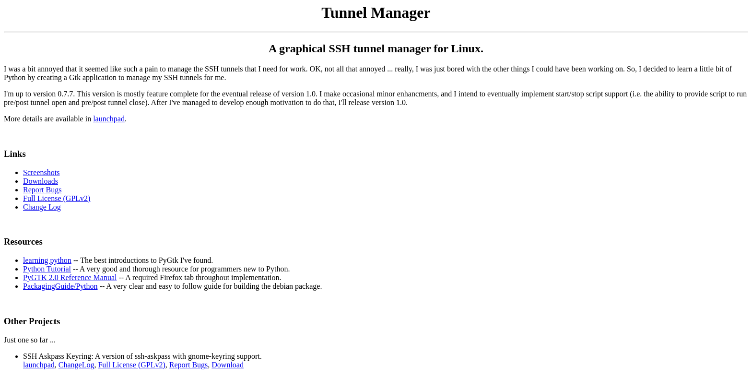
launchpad (109, 119)
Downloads (40, 181)
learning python (47, 260)
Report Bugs (42, 190)
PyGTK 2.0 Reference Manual (70, 277)
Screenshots (41, 172)
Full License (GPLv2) (56, 198)
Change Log (42, 207)
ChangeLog (76, 365)
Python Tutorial (47, 269)
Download (228, 365)
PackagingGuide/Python (60, 286)
